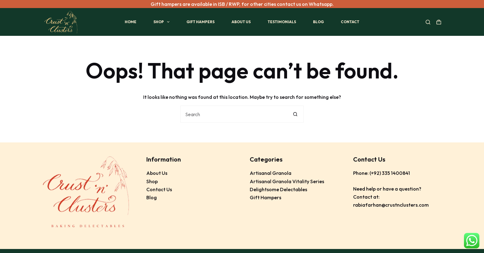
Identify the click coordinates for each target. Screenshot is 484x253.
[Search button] (295, 114)
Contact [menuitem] (350, 21)
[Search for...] (233, 114)
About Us (156, 173)
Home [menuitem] (130, 21)
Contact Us (159, 189)
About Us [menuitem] (241, 21)
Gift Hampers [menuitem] (200, 21)
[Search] (428, 21)
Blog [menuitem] (318, 21)
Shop (152, 181)
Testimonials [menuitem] (282, 21)
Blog (151, 197)
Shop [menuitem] (162, 22)
